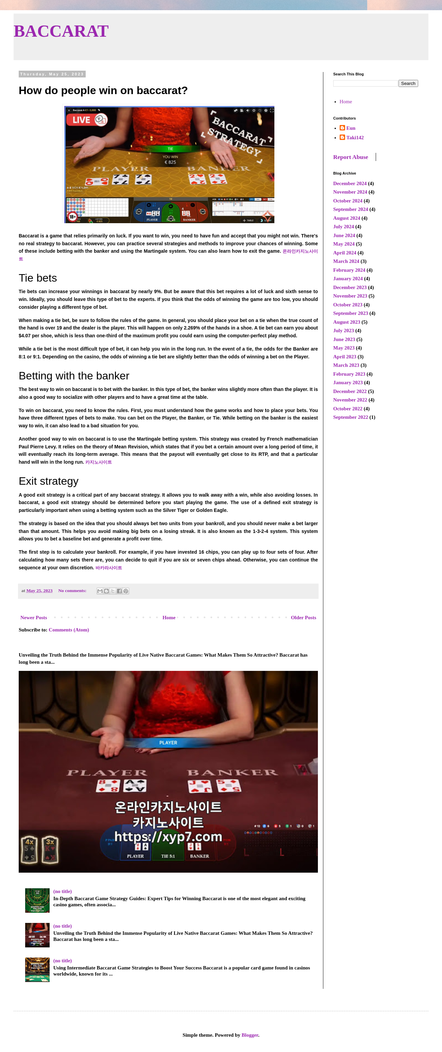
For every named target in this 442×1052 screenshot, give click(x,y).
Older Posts (303, 617)
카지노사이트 (98, 462)
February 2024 (349, 270)
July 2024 (343, 226)
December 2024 (350, 183)
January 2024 (348, 278)
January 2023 (348, 382)
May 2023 (344, 348)
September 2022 (350, 417)
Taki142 (355, 137)
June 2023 (344, 339)
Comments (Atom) (69, 629)
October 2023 (347, 304)
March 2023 (346, 365)
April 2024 (344, 252)
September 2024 (350, 209)
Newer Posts (33, 617)
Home (169, 617)
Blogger (250, 1035)
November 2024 (350, 192)
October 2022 (347, 408)
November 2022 (350, 400)
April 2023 (344, 356)
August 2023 (346, 322)
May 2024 (344, 244)
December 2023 (350, 287)
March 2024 (346, 261)
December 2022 (350, 391)
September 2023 (350, 313)
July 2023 (343, 330)
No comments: (72, 590)
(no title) (62, 891)
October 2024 (347, 200)
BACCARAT (61, 30)
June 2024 (344, 235)
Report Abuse (350, 157)
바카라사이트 (109, 567)
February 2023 (349, 374)
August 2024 (346, 218)
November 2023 (350, 296)
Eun (351, 128)
